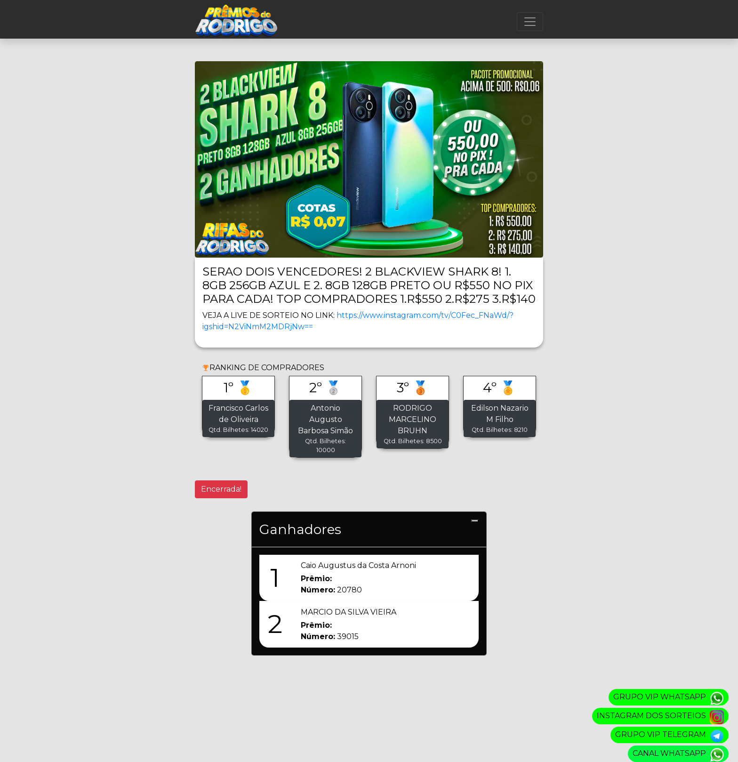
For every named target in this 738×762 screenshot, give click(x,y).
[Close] (475, 520)
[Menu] (530, 21)
